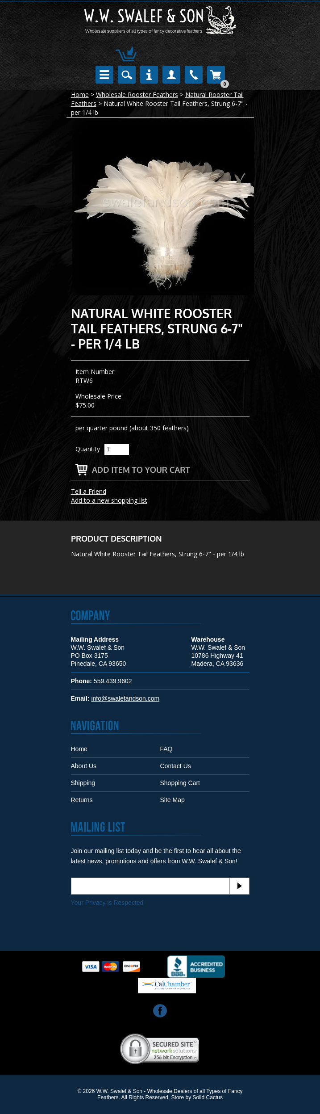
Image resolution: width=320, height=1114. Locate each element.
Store (177, 1097)
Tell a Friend (88, 491)
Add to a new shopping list (109, 500)
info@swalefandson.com (125, 698)
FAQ (166, 748)
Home (80, 94)
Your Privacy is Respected (107, 902)
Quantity (87, 449)
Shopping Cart (180, 782)
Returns (82, 799)
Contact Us (175, 765)
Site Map (172, 799)
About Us (84, 765)
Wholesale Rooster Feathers (137, 94)
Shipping (83, 782)
